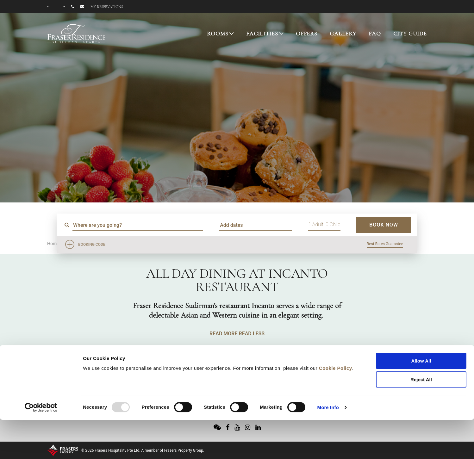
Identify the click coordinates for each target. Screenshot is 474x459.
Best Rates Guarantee (385, 244)
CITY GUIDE (410, 33)
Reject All (421, 344)
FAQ (375, 33)
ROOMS (217, 33)
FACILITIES (262, 33)
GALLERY (343, 33)
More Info (328, 372)
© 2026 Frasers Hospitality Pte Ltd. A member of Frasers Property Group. (142, 450)
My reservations (106, 6)
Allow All (421, 325)
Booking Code (91, 244)
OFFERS (306, 33)
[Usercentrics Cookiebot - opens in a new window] (41, 372)
